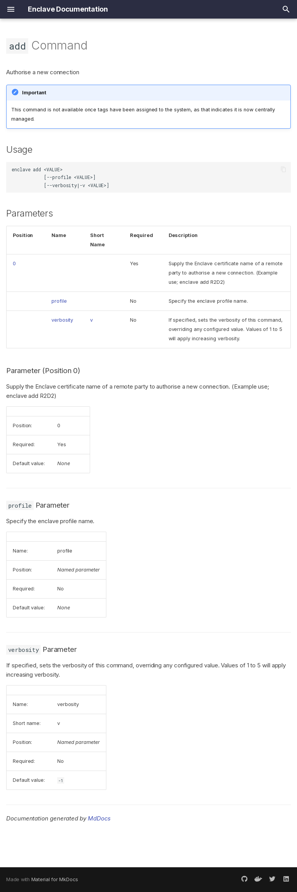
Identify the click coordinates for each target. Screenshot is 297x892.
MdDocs (99, 818)
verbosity (62, 320)
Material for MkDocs (54, 879)
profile (59, 301)
